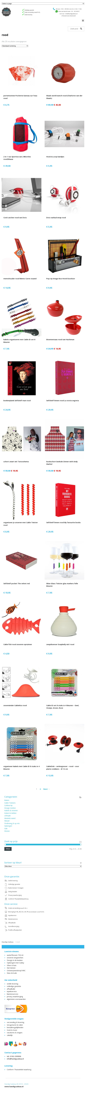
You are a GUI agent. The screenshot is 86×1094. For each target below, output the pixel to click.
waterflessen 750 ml (15, 955)
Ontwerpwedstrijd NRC (16, 970)
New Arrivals (12, 973)
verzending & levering (15, 1022)
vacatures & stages (14, 1032)
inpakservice (12, 991)
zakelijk (9, 1035)
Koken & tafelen (10, 813)
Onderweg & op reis (12, 823)
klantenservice (12, 994)
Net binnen (11, 968)
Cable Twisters (9, 803)
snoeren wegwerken (15, 957)
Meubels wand (9, 818)
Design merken (10, 808)
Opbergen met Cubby (15, 963)
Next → (46, 789)
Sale (5, 828)
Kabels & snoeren (11, 810)
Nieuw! (6, 821)
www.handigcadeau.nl (13, 1086)
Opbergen (8, 826)
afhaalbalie (11, 989)
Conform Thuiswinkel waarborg (19, 1069)
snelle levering (12, 984)
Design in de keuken (15, 960)
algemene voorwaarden (16, 999)
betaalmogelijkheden (15, 1027)
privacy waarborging (15, 996)
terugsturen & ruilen (15, 1025)
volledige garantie (14, 986)
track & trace (12, 1030)
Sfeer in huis (11, 965)
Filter (8, 849)
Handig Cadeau (7, 942)
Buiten (6, 800)
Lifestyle (7, 816)
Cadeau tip (8, 805)
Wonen (7, 831)
